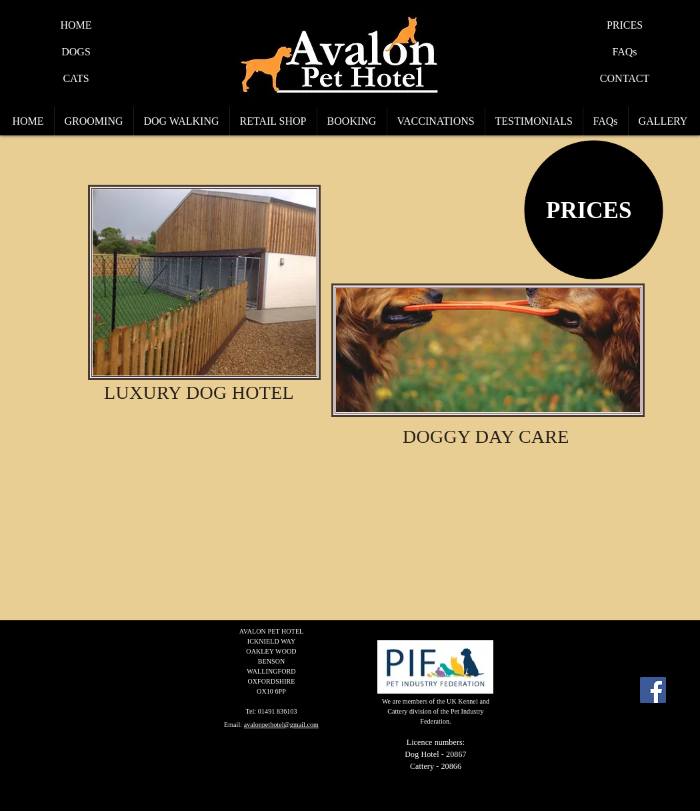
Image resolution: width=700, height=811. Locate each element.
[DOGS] (76, 52)
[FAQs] (624, 52)
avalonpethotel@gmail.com (281, 724)
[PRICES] (624, 25)
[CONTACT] (624, 78)
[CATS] (76, 78)
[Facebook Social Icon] (653, 690)
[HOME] (76, 25)
